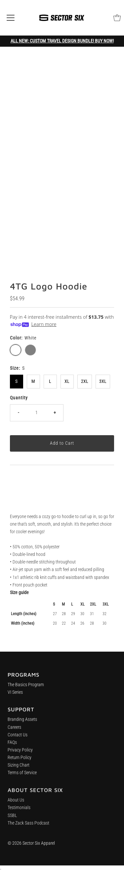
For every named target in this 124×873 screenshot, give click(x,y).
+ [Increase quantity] (55, 412)
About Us (16, 804)
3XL (102, 381)
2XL (84, 381)
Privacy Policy (20, 753)
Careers (14, 730)
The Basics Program (26, 686)
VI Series (15, 694)
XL (66, 381)
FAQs (12, 745)
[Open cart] (117, 17)
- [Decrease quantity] (18, 412)
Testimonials (19, 812)
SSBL (12, 820)
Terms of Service (22, 775)
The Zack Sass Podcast (28, 827)
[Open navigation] (11, 18)
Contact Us (17, 737)
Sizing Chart (18, 768)
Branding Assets (22, 722)
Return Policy (19, 760)
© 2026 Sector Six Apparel (31, 843)
